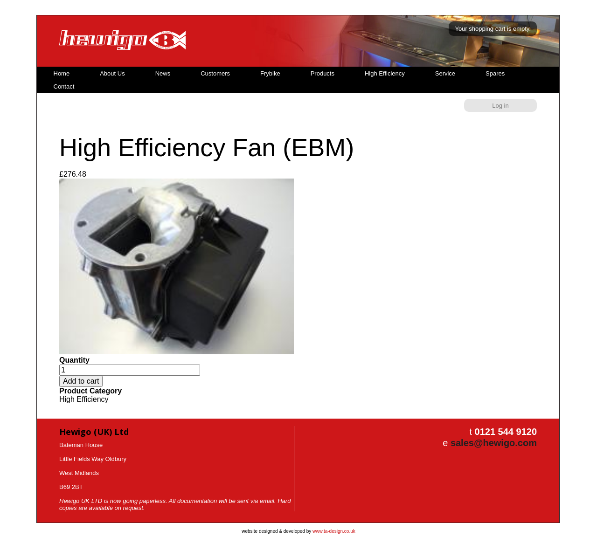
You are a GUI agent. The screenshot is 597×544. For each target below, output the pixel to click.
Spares (495, 73)
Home (62, 73)
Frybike (270, 73)
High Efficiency (385, 73)
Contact (64, 86)
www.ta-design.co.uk (333, 531)
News (163, 73)
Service (445, 73)
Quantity (74, 360)
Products (322, 73)
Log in (500, 105)
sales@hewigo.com (494, 443)
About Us (112, 73)
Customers (215, 73)
